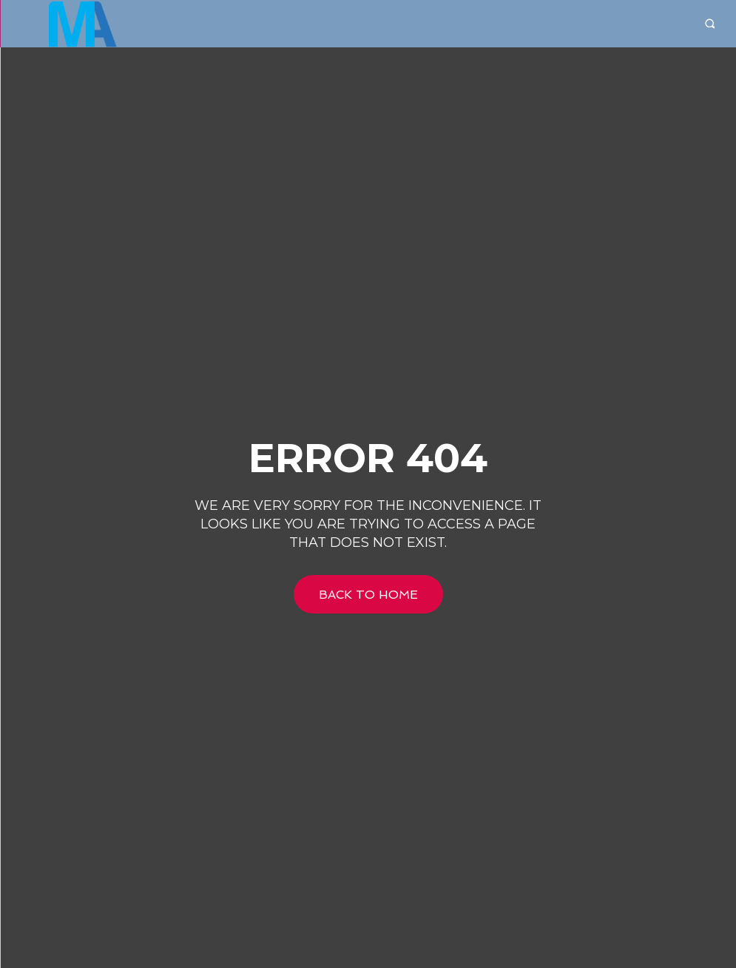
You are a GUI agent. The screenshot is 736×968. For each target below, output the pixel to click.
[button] (710, 24)
